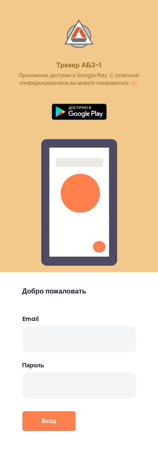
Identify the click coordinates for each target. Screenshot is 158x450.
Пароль (33, 365)
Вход (49, 421)
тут (133, 82)
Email (30, 319)
